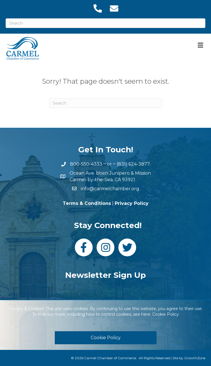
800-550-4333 (86, 164)
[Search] (105, 23)
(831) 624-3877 (133, 164)
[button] (105, 337)
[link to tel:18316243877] (97, 8)
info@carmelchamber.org (110, 188)
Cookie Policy (165, 314)
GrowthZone (194, 358)
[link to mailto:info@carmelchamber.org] (114, 8)
